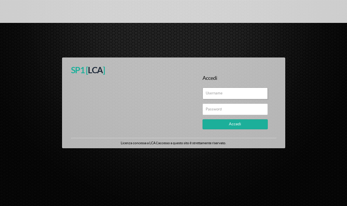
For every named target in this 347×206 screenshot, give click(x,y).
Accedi (235, 124)
